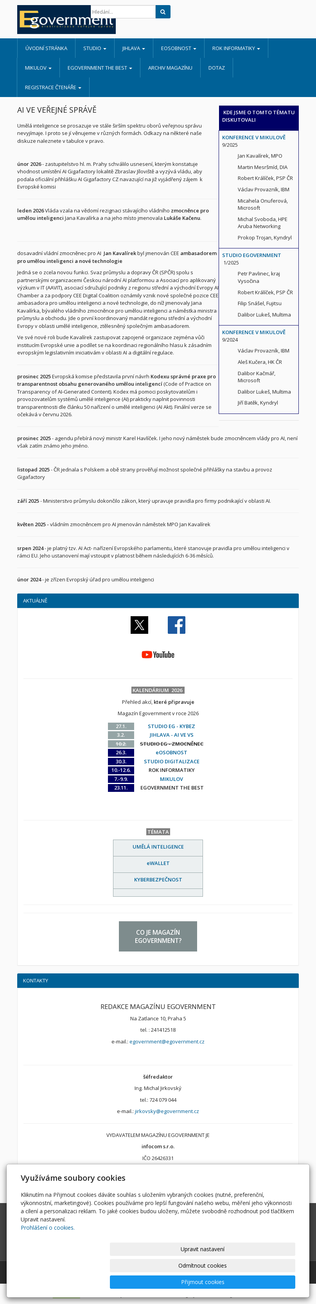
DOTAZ (216, 67)
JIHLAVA (133, 48)
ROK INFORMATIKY (236, 48)
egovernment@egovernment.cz (167, 1041)
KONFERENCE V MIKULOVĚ (253, 137)
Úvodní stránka (46, 48)
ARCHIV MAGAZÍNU (170, 67)
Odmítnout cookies (201, 1282)
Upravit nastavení (137, 1282)
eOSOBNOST (178, 48)
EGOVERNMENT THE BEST (100, 67)
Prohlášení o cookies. (48, 1260)
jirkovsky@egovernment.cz (167, 1111)
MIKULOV (38, 67)
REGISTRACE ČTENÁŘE (53, 87)
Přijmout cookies (265, 1282)
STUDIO (94, 48)
